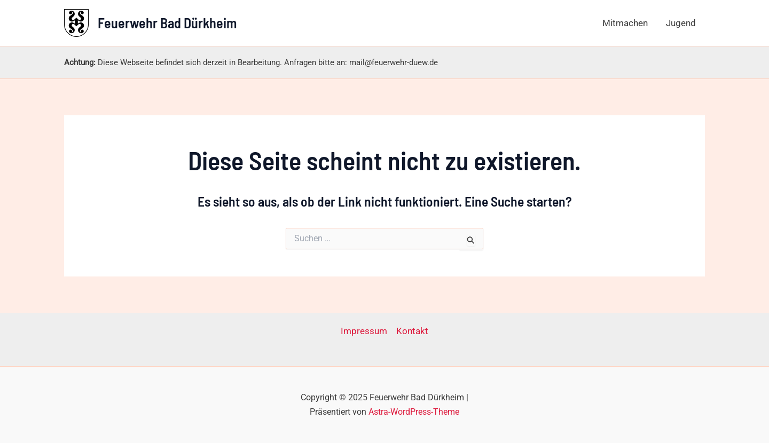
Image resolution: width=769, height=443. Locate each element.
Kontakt (412, 331)
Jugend (681, 23)
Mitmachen (625, 23)
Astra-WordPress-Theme (413, 412)
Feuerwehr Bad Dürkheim (167, 22)
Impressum (364, 331)
